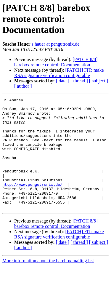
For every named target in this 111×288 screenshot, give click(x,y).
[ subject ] (98, 80)
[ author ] (23, 86)
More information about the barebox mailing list (48, 282)
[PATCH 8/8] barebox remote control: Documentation (56, 62)
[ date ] (62, 80)
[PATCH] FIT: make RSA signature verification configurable (59, 73)
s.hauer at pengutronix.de (56, 44)
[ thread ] (79, 80)
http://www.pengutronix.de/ (32, 202)
